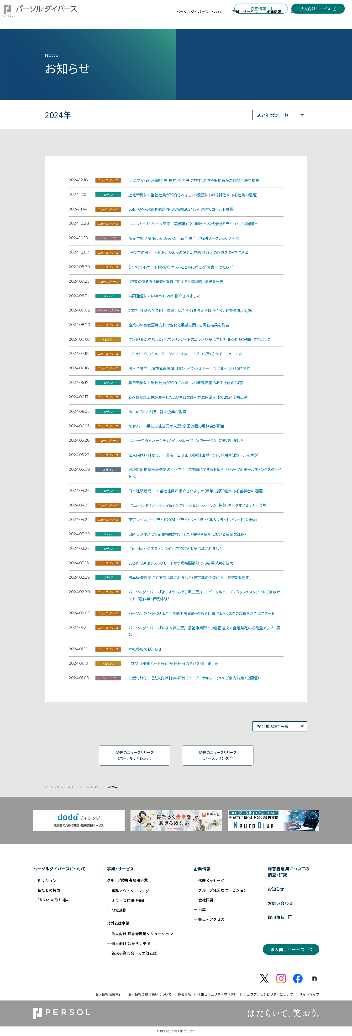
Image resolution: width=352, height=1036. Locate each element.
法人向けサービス (315, 8)
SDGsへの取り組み (53, 899)
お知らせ (92, 787)
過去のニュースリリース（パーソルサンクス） (218, 755)
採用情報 (258, 8)
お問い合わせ (280, 903)
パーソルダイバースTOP (60, 787)
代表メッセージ (211, 880)
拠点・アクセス (211, 919)
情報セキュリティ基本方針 (217, 994)
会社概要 (206, 899)
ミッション (47, 880)
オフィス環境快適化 (128, 900)
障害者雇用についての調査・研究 (289, 872)
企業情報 (202, 869)
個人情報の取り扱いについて (150, 994)
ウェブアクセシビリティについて (268, 994)
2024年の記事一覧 (272, 115)
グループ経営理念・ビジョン (222, 890)
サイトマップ (309, 994)
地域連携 (119, 910)
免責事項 (184, 994)
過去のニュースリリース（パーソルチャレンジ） (135, 755)
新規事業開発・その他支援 (134, 952)
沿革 (202, 909)
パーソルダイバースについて (59, 869)
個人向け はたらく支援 (130, 943)
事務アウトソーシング (130, 890)
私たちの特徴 (48, 890)
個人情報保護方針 (108, 994)
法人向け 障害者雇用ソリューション (142, 933)
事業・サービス (120, 869)
